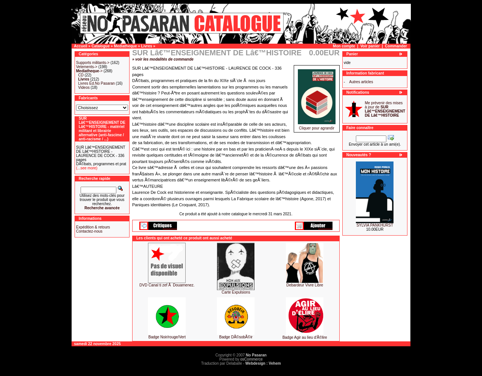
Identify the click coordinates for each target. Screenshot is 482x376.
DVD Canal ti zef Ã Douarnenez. (166, 285)
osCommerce (251, 359)
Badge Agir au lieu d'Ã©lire (304, 337)
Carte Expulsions (236, 292)
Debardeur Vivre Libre (304, 285)
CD (81, 75)
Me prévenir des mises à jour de (385, 109)
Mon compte (344, 46)
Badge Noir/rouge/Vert (167, 337)
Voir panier (370, 46)
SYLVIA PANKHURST (375, 225)
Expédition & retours (93, 227)
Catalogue (101, 46)
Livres (146, 46)
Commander (396, 46)
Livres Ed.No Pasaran (96, 83)
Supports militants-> (93, 63)
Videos (84, 87)
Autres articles (361, 82)
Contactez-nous (89, 231)
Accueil (80, 46)
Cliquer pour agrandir (317, 126)
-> (89, 71)
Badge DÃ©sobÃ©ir (236, 337)
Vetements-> (86, 67)
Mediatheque (125, 46)
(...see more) (87, 168)
